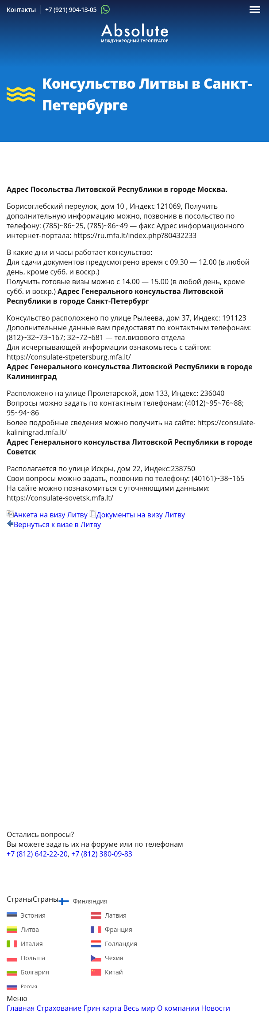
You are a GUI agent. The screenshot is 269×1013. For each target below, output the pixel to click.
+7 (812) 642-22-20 (37, 854)
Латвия (116, 915)
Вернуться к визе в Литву (54, 524)
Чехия (114, 958)
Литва (30, 929)
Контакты (21, 9)
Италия (32, 943)
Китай (114, 972)
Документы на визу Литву (137, 515)
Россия (29, 986)
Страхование (59, 1008)
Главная (21, 1008)
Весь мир (139, 1008)
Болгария (35, 972)
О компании (178, 1008)
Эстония (33, 915)
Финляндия (90, 901)
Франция (118, 929)
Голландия (121, 943)
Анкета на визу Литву (47, 515)
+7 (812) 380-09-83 (101, 854)
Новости (216, 1008)
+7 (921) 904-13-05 (70, 9)
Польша (33, 958)
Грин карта (102, 1008)
